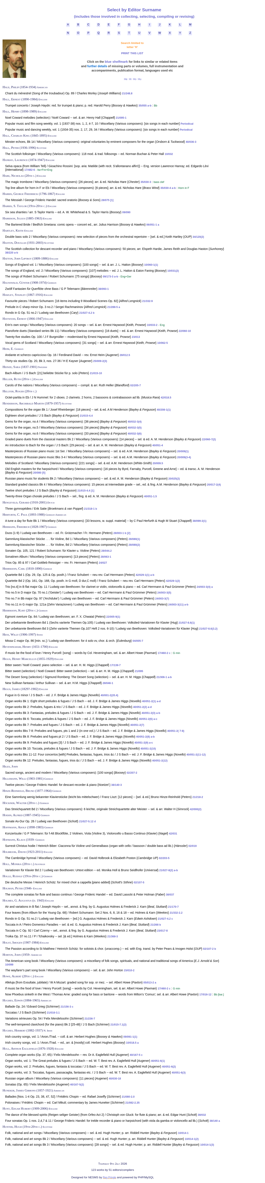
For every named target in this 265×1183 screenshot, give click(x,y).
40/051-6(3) (179, 1072)
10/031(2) (173, 270)
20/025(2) (174, 478)
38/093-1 (103, 288)
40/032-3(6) (135, 433)
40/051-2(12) (159, 760)
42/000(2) (196, 809)
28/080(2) (134, 544)
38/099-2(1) (199, 520)
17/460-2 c (164, 653)
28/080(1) (134, 539)
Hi (130, 79)
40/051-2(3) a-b (150, 713)
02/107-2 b (209, 948)
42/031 (173, 833)
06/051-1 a (152, 224)
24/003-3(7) (162, 598)
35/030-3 (145, 182)
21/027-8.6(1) (187, 622)
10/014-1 (183, 1133)
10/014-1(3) (207, 1144)
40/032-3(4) (135, 421)
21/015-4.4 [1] (85, 490)
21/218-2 (197, 797)
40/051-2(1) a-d (151, 701)
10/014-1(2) (192, 1139)
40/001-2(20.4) (109, 695)
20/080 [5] (39, 472)
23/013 (136, 336)
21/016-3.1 (53, 1012)
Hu (139, 79)
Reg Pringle (109, 1177)
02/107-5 (139, 882)
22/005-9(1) (113, 616)
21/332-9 (147, 301)
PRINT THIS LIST (132, 53)
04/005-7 (137, 640)
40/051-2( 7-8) (175, 730)
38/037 (170, 894)
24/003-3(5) (164, 592)
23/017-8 (162, 930)
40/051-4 (157, 445)
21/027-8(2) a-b (168, 870)
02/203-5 (164, 858)
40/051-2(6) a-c (148, 719)
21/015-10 (96, 373)
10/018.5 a (132, 1042)
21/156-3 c (66, 1006)
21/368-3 (112, 936)
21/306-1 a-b (164, 677)
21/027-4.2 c (165, 918)
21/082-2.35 (132, 1102)
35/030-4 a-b (168, 188)
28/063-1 (106, 556)
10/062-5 (162, 342)
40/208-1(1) (164, 409)
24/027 (103, 562)
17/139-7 (115, 665)
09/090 (126, 212)
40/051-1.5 (150, 496)
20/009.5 (158, 463)
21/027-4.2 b (86, 312)
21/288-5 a (113, 307)
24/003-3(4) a (205, 586)
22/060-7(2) (209, 439)
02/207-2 (132, 772)
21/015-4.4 (86, 415)
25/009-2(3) (100, 361)
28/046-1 (108, 683)
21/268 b (155, 924)
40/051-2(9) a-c (143, 742)
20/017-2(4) (214, 484)
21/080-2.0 (128, 1096)
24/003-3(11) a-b (178, 604)
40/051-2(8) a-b (145, 736)
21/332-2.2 (176, 912)
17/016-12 (205, 994)
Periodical (187, 123)
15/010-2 (129, 970)
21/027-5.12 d (87, 821)
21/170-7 (173, 906)
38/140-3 (116, 784)
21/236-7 (90, 1018)
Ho (134, 79)
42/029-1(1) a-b (145, 574)
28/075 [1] (107, 200)
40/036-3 (191, 141)
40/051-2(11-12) (196, 754)
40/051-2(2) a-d (142, 707)
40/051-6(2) (169, 1066)
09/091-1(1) (130, 1036)
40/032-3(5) (135, 427)
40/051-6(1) (158, 1060)
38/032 (202, 1114)
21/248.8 (127, 93)
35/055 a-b (144, 105)
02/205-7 (135, 385)
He (125, 79)
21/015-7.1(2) (118, 1024)
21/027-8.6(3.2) (208, 628)
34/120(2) (198, 236)
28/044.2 (106, 550)
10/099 (9, 964)
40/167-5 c (136, 1054)
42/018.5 (166, 397)
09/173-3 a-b (110, 276)
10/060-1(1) (151, 264)
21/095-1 (121, 117)
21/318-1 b (90, 508)
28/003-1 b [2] (121, 533)
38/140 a (215, 1120)
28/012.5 (125, 355)
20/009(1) (183, 451)
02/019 (192, 846)
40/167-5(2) (77, 1084)
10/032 (169, 154)
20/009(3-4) (184, 457)
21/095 (139, 671)
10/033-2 (152, 325)
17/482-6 (29, 169)
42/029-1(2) (173, 580)
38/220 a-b (11, 252)
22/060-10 (185, 331)
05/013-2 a (149, 982)
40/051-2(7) (137, 725)
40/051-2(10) (148, 748)
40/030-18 (115, 1078)
